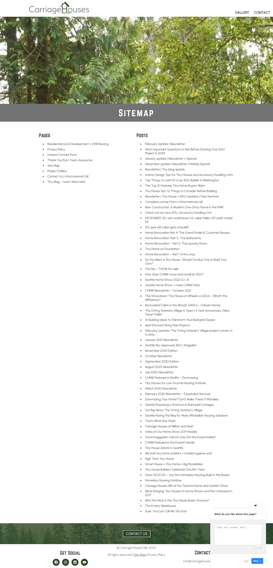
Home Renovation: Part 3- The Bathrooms (173, 238)
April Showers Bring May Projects (167, 325)
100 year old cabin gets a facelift (167, 227)
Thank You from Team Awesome (69, 160)
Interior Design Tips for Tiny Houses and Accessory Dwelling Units (189, 175)
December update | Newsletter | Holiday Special (177, 164)
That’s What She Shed (160, 421)
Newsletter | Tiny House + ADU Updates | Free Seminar (182, 196)
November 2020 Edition (161, 351)
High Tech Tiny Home (159, 459)
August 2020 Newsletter (161, 367)
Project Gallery (57, 171)
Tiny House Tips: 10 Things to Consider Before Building (181, 191)
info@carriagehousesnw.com (202, 561)
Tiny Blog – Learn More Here (66, 182)
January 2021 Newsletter (161, 340)
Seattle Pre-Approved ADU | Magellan (170, 345)
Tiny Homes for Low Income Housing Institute (175, 383)
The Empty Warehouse (160, 506)
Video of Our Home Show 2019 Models (171, 432)
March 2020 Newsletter (161, 388)
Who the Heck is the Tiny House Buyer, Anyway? (177, 500)
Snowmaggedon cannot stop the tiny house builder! (180, 437)
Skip (246, 561)
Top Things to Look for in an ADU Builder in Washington (182, 180)
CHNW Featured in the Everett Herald (170, 442)
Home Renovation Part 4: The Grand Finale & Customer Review (187, 233)
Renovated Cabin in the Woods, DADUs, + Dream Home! (182, 305)
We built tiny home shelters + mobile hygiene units (178, 453)
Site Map (53, 165)
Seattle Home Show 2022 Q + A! (167, 280)
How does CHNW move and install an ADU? (174, 274)
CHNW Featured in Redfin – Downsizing (171, 378)
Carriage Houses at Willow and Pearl (169, 426)
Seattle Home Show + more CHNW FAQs (172, 285)
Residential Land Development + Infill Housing (78, 144)
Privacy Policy (56, 149)
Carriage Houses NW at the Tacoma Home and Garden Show (186, 486)
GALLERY (242, 12)
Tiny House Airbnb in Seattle (164, 448)
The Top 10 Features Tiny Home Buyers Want (175, 186)
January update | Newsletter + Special (170, 159)
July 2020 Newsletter (159, 372)
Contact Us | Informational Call (67, 176)
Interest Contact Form (62, 155)
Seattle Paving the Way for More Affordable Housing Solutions (186, 415)
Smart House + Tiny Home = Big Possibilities (174, 464)
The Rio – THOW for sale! (162, 269)
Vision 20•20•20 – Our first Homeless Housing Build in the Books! (187, 475)
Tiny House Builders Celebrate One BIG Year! (175, 469)
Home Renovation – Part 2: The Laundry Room (176, 243)
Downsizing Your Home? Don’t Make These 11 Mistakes (182, 399)
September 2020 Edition (162, 361)
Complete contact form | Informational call (173, 202)
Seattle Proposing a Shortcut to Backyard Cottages (179, 405)
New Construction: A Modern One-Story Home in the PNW (184, 207)
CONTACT (262, 12)
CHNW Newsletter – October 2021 (168, 290)
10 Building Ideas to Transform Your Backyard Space (180, 320)
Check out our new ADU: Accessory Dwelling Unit (178, 213)
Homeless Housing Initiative (163, 480)
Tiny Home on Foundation (162, 249)
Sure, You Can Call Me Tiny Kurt (166, 511)
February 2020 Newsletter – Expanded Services (178, 394)
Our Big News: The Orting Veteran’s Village (173, 410)
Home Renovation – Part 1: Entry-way (170, 254)
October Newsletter (158, 356)
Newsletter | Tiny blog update (165, 169)
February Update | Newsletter (165, 144)
